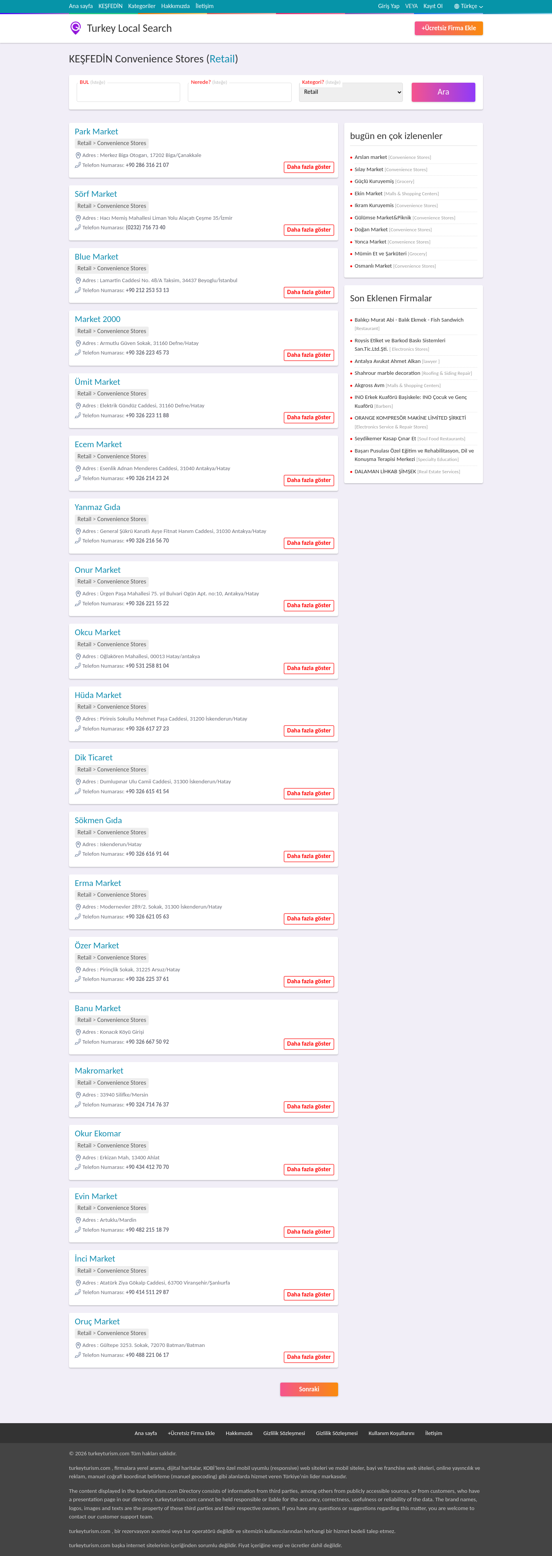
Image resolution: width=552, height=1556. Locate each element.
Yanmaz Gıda (97, 507)
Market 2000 (97, 319)
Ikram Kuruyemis (396, 205)
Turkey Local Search (129, 28)
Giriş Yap (389, 6)
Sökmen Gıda (98, 820)
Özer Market (97, 945)
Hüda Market (98, 695)
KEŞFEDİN (111, 6)
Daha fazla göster (309, 166)
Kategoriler (142, 6)
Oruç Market (97, 1321)
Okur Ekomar (98, 1133)
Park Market (96, 131)
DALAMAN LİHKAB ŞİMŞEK (407, 471)
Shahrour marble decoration (413, 372)
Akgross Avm (398, 385)
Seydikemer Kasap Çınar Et (410, 438)
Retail (222, 58)
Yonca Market (392, 241)
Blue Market (96, 256)
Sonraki (309, 1389)
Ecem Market (98, 444)
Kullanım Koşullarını (391, 1433)
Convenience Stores (121, 143)
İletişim (205, 6)
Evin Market (96, 1196)
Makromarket (99, 1070)
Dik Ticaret (94, 757)
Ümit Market (97, 381)
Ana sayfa (81, 6)
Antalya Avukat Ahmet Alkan (397, 361)
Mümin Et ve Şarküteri (391, 253)
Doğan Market (393, 229)
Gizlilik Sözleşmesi (284, 1433)
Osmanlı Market (395, 265)
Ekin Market (397, 193)
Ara (444, 92)
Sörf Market (96, 193)
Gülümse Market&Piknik (405, 217)
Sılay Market (391, 169)
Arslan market (393, 157)
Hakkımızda (175, 6)
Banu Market (98, 1008)
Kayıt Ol (433, 6)
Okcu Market (98, 632)
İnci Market (95, 1258)
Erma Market (98, 883)
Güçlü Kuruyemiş (384, 181)
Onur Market (98, 569)
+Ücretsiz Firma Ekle (449, 28)
